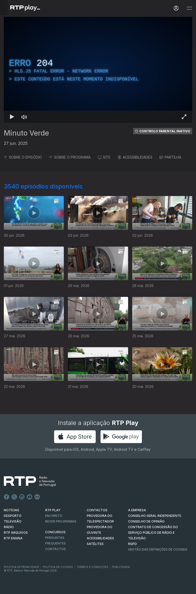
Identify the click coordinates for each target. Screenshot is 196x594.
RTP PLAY (52, 510)
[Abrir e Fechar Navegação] (189, 8)
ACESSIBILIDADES (135, 157)
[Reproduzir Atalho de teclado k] (12, 117)
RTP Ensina (13, 538)
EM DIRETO (53, 516)
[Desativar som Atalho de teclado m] (24, 117)
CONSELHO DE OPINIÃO (146, 521)
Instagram (22, 497)
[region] (98, 70)
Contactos (55, 549)
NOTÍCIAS (11, 510)
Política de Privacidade (21, 566)
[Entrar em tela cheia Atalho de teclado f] (184, 117)
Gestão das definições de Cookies (157, 549)
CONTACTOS (97, 510)
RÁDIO (9, 527)
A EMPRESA (137, 510)
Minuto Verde (26, 133)
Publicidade (121, 566)
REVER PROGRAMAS (60, 521)
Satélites (95, 544)
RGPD (132, 544)
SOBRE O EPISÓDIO (23, 157)
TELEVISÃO (12, 521)
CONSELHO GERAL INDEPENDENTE (154, 516)
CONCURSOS (55, 532)
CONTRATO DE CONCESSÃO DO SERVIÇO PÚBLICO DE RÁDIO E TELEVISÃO (153, 532)
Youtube (29, 497)
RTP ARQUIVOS (16, 532)
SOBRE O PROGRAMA (70, 157)
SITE (104, 157)
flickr (37, 497)
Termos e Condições (92, 566)
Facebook (6, 497)
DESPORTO (12, 516)
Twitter (14, 497)
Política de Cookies (58, 566)
